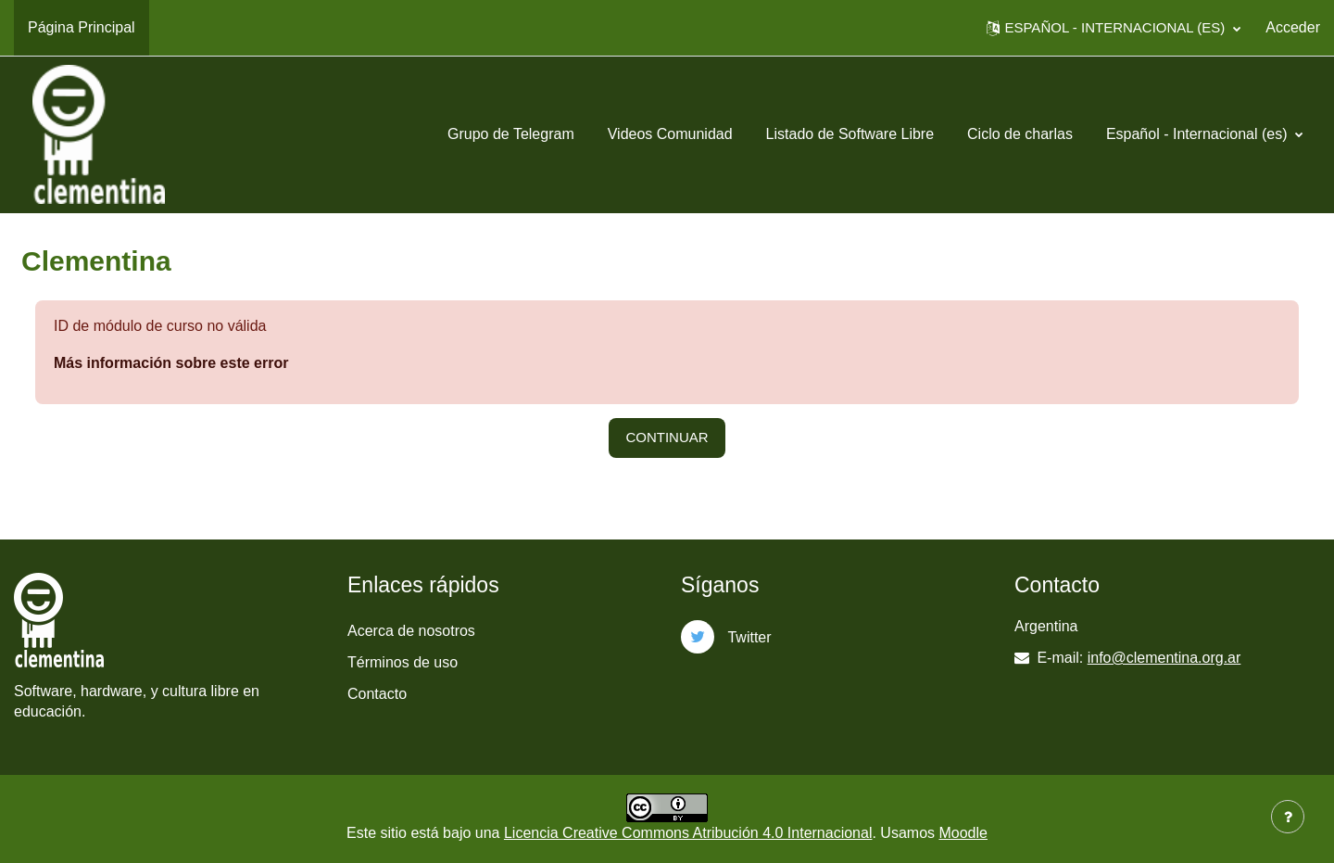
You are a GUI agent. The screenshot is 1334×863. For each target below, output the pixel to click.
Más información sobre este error (171, 363)
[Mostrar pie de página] (1287, 816)
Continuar (666, 437)
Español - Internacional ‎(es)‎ (1198, 134)
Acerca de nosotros (411, 631)
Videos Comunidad (670, 134)
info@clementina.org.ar (1164, 658)
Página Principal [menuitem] (81, 27)
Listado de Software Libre (850, 134)
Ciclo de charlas (1020, 134)
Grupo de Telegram (510, 134)
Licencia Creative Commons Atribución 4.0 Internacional (688, 833)
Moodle (962, 833)
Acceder (1292, 27)
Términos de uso (402, 662)
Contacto (377, 694)
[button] (1113, 28)
